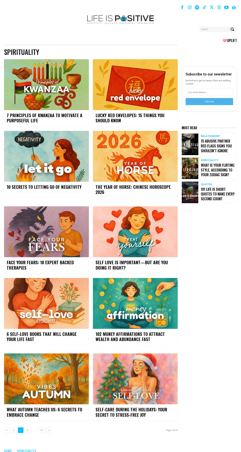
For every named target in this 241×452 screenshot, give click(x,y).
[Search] (232, 29)
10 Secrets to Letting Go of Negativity (40, 187)
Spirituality (209, 161)
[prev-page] (7, 425)
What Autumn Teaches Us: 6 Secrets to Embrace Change (41, 407)
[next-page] (49, 425)
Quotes (206, 185)
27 (42, 425)
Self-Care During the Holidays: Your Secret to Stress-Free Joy (134, 407)
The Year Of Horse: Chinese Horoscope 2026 (134, 187)
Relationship (210, 137)
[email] (209, 92)
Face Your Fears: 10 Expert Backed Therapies (46, 257)
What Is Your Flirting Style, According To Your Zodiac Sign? (216, 170)
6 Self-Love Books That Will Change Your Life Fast (46, 331)
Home (8, 445)
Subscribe (209, 101)
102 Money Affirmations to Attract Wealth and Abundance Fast (134, 331)
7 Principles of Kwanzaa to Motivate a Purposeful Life (40, 118)
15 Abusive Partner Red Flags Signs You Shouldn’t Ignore (218, 146)
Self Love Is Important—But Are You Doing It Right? (133, 259)
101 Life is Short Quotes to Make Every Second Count (218, 194)
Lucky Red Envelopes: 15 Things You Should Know (133, 118)
